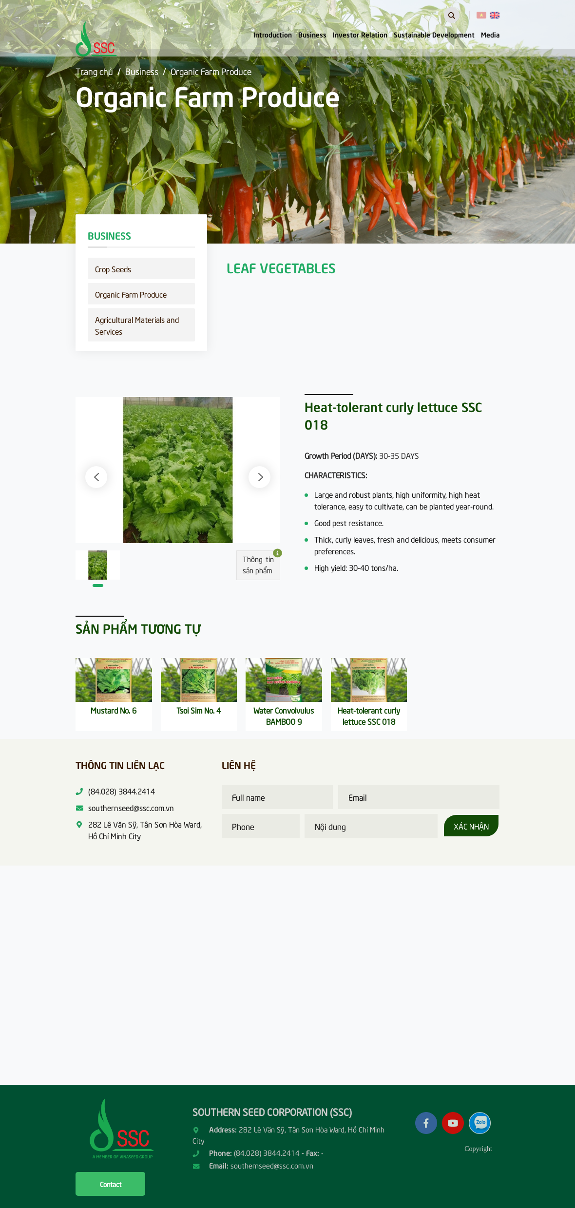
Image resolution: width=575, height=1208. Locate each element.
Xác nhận (471, 825)
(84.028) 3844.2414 (267, 1152)
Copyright (478, 1148)
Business (312, 34)
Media (490, 34)
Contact (110, 1184)
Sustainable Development (434, 34)
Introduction (272, 34)
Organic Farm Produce (211, 71)
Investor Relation (360, 34)
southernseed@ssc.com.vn (271, 1165)
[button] (96, 477)
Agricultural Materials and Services (137, 325)
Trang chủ (94, 71)
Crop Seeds (113, 268)
